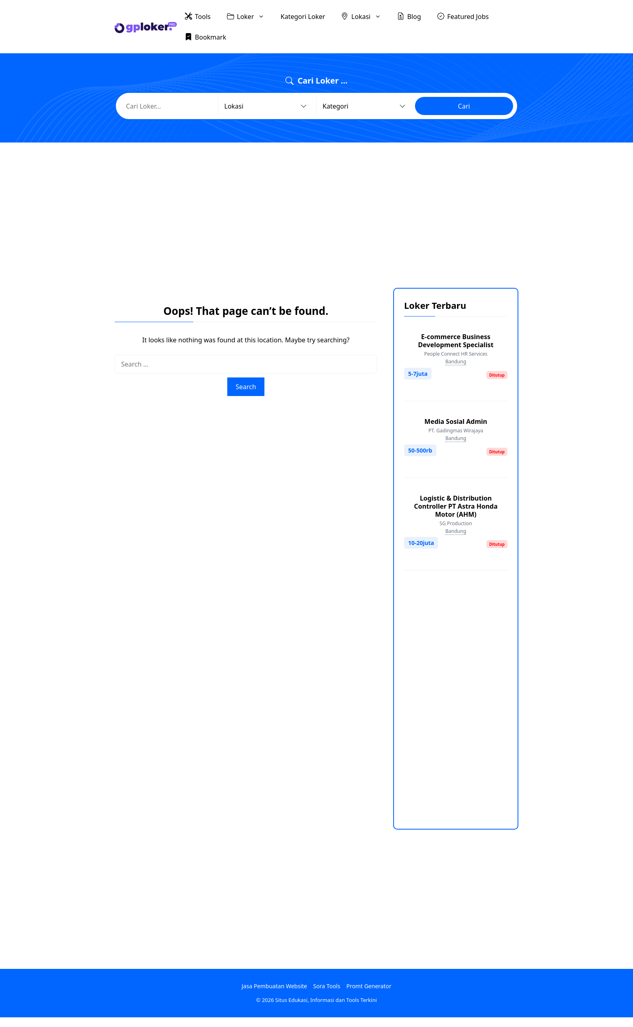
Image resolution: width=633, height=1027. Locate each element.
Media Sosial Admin (455, 421)
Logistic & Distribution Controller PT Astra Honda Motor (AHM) (455, 506)
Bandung (455, 361)
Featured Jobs (463, 16)
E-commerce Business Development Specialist (456, 340)
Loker (249, 16)
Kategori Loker (303, 16)
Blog (409, 16)
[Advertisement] (316, 209)
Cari (464, 106)
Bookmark (205, 37)
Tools (198, 16)
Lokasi (365, 16)
